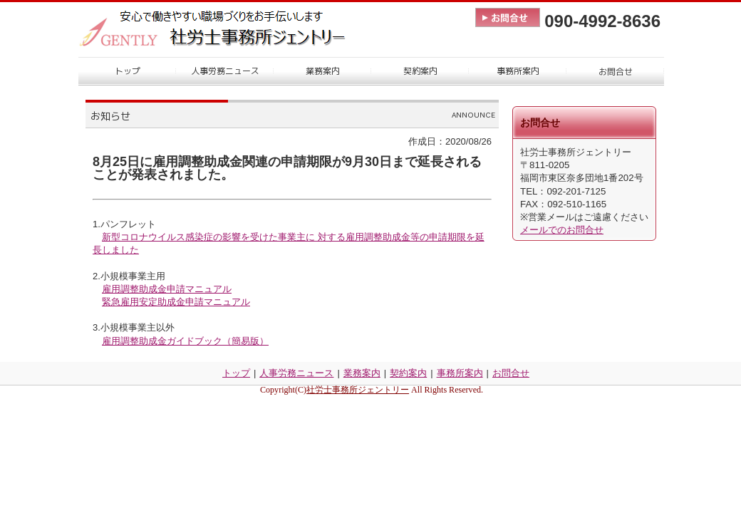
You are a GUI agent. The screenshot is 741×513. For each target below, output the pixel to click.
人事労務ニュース (296, 373)
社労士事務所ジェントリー (357, 390)
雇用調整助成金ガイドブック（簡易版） (185, 341)
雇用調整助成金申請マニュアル (167, 289)
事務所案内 (460, 373)
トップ (236, 373)
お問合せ (510, 373)
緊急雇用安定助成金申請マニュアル (176, 301)
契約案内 (408, 373)
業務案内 (361, 373)
